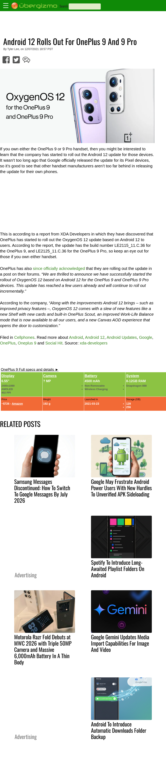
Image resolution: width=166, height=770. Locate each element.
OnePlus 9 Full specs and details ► (30, 370)
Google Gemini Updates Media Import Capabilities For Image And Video (120, 643)
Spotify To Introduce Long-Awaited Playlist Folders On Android (117, 568)
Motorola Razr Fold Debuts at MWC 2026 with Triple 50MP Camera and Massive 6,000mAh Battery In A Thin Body (43, 649)
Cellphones (24, 337)
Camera (50, 376)
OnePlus (8, 343)
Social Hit (53, 343)
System (132, 376)
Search (64, 6)
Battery (91, 376)
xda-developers (94, 343)
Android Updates (122, 337)
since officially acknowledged (59, 268)
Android (76, 337)
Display (7, 376)
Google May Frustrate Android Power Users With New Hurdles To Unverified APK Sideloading (121, 487)
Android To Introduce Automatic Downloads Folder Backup (118, 730)
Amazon (17, 403)
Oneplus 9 (27, 343)
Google (145, 337)
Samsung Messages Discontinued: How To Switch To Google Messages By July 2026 (42, 490)
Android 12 (95, 337)
